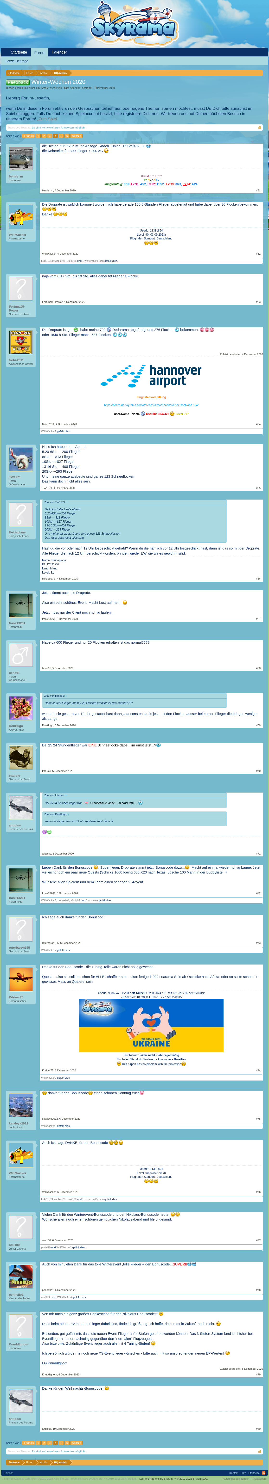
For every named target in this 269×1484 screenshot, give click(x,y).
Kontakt (233, 1473)
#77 (258, 1240)
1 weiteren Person (93, 260)
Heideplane (17, 532)
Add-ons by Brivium (173, 1478)
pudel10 (46, 1247)
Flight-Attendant (72, 87)
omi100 (14, 1245)
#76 (258, 1192)
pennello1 (63, 900)
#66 (258, 578)
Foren (39, 53)
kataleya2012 (18, 1123)
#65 (258, 488)
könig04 (75, 900)
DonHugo (16, 726)
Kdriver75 (16, 997)
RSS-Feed (263, 1473)
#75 (258, 1118)
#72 (258, 893)
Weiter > (76, 135)
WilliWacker (17, 235)
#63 (258, 301)
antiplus (15, 825)
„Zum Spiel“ (47, 119)
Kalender (59, 52)
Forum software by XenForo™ (103, 1478)
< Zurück (28, 135)
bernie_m (16, 176)
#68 (258, 668)
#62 (258, 253)
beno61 (14, 673)
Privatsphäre (259, 1478)
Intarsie (14, 775)
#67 (258, 618)
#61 (258, 190)
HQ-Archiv (42, 87)
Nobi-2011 (16, 360)
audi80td (46, 1297)
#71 (258, 853)
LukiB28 (72, 260)
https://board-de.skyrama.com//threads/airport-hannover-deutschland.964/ (151, 405)
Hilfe (243, 1473)
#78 (258, 1290)
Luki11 (45, 260)
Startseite (19, 52)
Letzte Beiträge (17, 61)
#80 (258, 1428)
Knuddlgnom (18, 1344)
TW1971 (15, 477)
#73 (258, 942)
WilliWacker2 (48, 431)
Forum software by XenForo (35, 1478)
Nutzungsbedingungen (236, 1478)
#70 (258, 770)
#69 (258, 725)
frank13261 (17, 623)
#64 (258, 424)
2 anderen (92, 900)
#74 (258, 1070)
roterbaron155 (19, 947)
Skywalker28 (58, 260)
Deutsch (8, 1473)
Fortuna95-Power (17, 308)
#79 (258, 1374)
